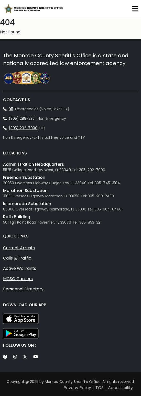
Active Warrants (19, 268)
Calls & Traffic (17, 258)
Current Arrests (19, 248)
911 (11, 109)
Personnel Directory (23, 289)
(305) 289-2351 (22, 118)
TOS (99, 388)
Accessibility (120, 388)
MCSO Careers (18, 279)
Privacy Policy (77, 388)
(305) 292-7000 (23, 128)
